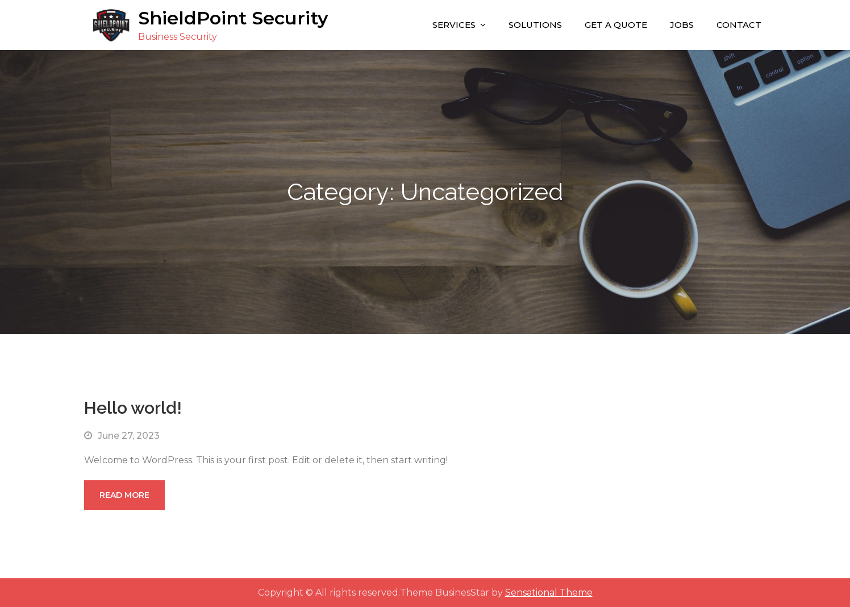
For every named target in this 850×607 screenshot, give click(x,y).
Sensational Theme (549, 592)
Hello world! (133, 408)
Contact (738, 24)
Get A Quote (616, 24)
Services (454, 24)
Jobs (682, 24)
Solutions (535, 24)
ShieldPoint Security (233, 18)
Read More (124, 495)
